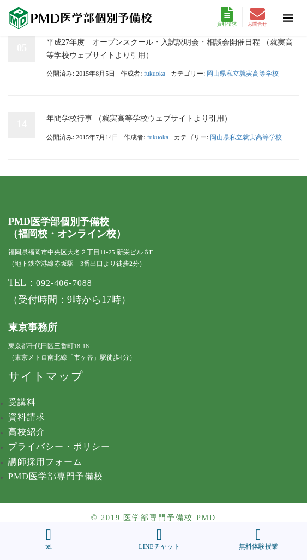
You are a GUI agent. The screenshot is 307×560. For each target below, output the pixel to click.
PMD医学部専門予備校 (55, 476)
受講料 (22, 402)
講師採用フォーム (45, 461)
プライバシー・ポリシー (59, 446)
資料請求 (227, 17)
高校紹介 (26, 431)
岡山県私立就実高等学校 (243, 73)
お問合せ (257, 17)
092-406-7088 (64, 283)
